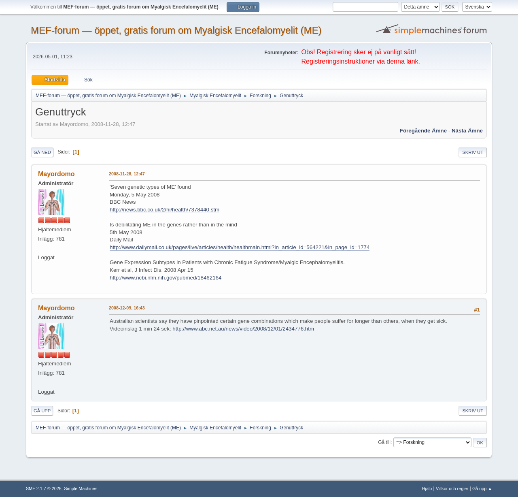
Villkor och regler (452, 488)
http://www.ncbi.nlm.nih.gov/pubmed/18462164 (165, 278)
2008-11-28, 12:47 (127, 173)
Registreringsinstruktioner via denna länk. (360, 61)
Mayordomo (56, 174)
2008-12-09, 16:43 (127, 307)
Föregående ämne (423, 131)
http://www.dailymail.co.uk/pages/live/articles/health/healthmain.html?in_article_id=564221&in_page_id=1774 (239, 247)
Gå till (384, 442)
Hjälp (427, 488)
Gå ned (42, 152)
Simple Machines (80, 488)
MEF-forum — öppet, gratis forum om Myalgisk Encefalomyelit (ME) (176, 30)
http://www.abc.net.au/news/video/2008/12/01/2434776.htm (243, 329)
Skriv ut (472, 152)
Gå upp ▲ (482, 488)
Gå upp (42, 410)
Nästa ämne (467, 131)
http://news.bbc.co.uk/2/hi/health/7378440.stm (164, 210)
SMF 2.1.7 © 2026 (44, 488)
